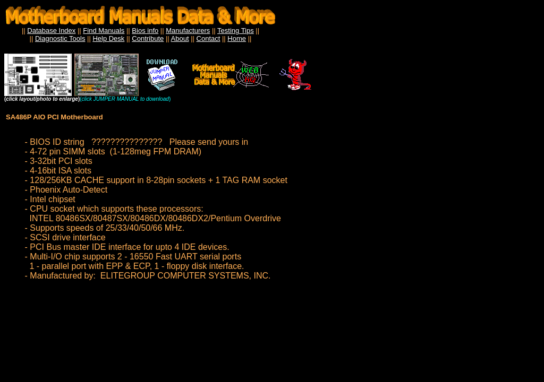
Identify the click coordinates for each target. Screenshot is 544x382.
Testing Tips (235, 30)
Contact (208, 38)
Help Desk (108, 38)
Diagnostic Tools (60, 38)
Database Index (51, 30)
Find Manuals (103, 30)
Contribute (148, 38)
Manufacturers (188, 30)
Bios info (145, 30)
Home (236, 38)
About (180, 38)
